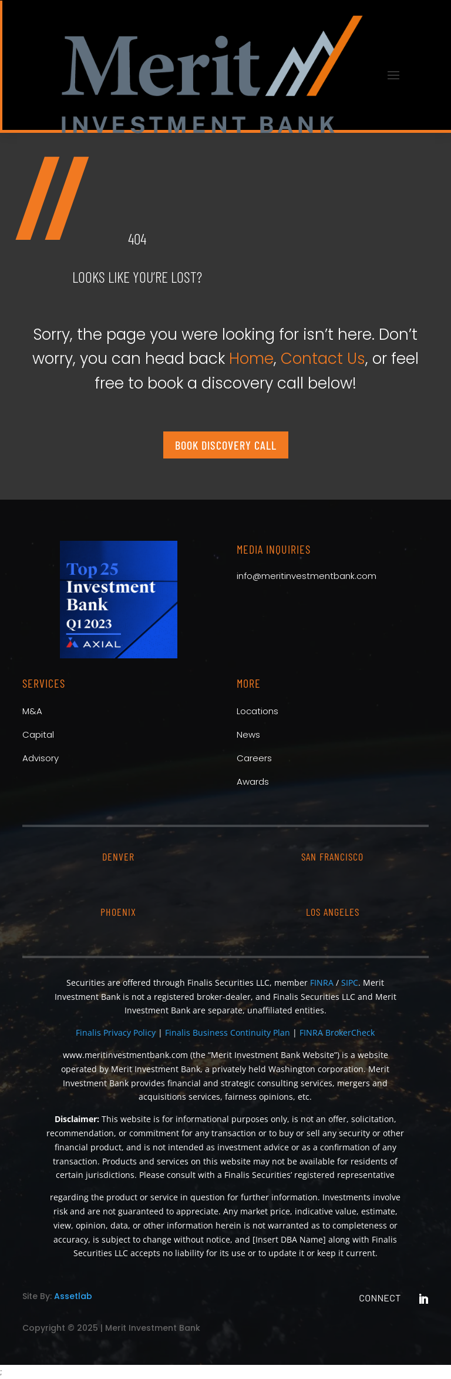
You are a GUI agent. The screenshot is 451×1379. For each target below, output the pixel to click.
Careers (254, 758)
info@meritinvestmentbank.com (306, 576)
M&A (32, 711)
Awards (253, 781)
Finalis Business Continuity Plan (227, 1032)
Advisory (40, 758)
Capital (38, 734)
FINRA (322, 982)
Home (251, 358)
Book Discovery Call (226, 445)
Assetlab (73, 1296)
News (248, 734)
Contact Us (323, 358)
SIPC (349, 982)
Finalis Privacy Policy (116, 1032)
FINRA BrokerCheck (337, 1032)
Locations (257, 711)
